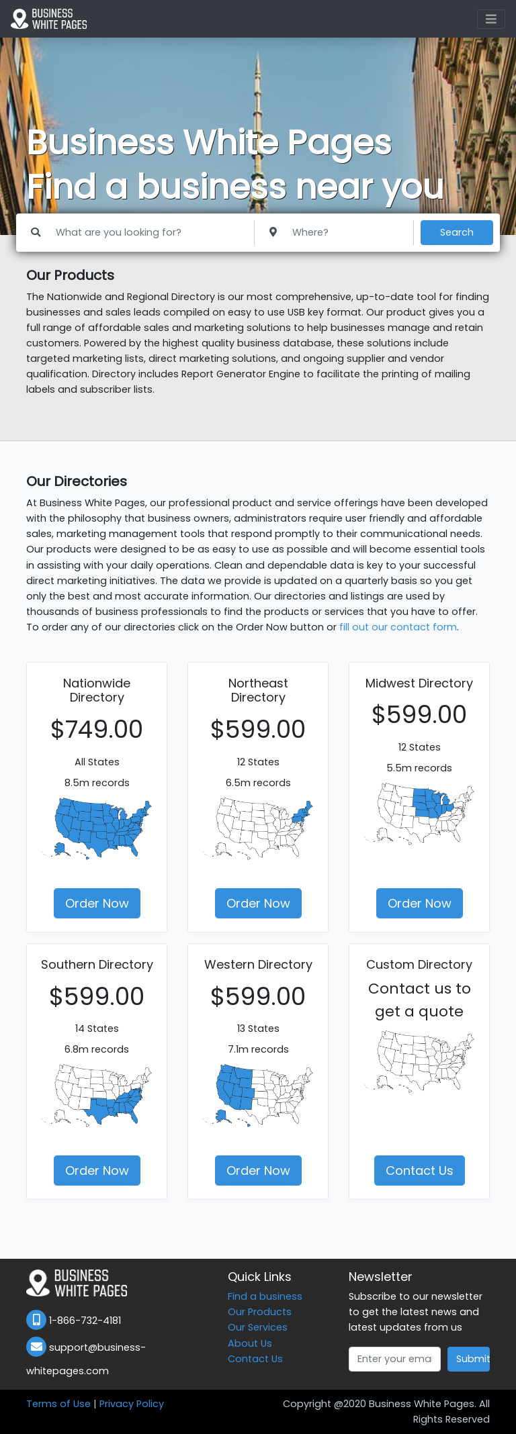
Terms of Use (58, 1404)
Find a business (265, 1296)
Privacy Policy (131, 1404)
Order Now (97, 903)
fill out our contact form (398, 627)
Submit (473, 1359)
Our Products (260, 1312)
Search (457, 232)
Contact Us (420, 1170)
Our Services (258, 1327)
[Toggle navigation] (491, 19)
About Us (250, 1343)
